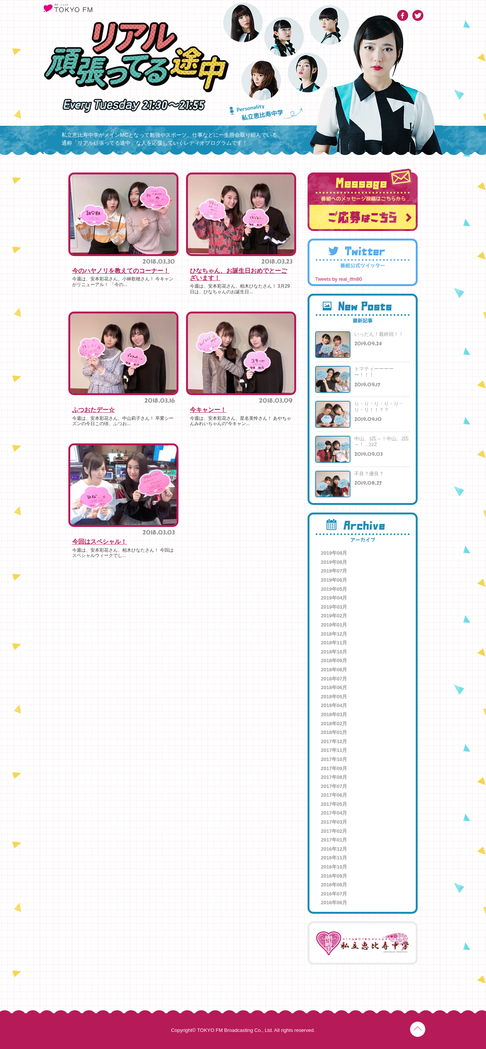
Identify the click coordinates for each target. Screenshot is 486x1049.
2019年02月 (334, 616)
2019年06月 (334, 580)
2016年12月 (334, 849)
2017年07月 (334, 786)
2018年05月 (334, 696)
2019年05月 (334, 589)
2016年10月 (334, 867)
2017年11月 (334, 750)
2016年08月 (334, 885)
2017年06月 (334, 795)
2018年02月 (334, 723)
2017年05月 (334, 804)
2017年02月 (334, 831)
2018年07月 (334, 679)
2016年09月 (334, 876)
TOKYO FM (68, 8)
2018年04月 (334, 705)
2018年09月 (334, 660)
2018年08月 (334, 669)
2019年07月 (334, 571)
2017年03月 (334, 822)
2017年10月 (334, 759)
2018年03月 (334, 714)
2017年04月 (334, 813)
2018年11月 (334, 643)
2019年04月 (334, 598)
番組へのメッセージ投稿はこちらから (363, 200)
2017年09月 (334, 768)
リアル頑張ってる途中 (136, 57)
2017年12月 (334, 741)
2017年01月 (334, 840)
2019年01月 (334, 625)
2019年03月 (334, 607)
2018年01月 (334, 732)
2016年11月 (334, 858)
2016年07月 (334, 894)
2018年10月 (334, 652)
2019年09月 (334, 553)
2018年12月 (334, 634)
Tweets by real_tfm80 (338, 279)
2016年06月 (334, 902)
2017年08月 (334, 777)
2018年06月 (334, 687)
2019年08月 (334, 562)
